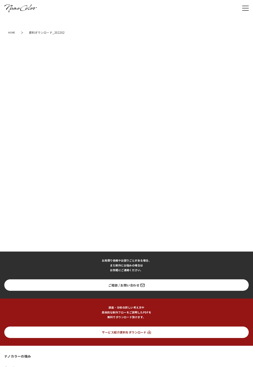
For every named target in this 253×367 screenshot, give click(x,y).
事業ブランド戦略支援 (129, 281)
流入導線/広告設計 (161, 302)
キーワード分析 (73, 302)
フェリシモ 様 (12, 353)
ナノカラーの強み (17, 261)
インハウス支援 (155, 281)
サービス (11, 273)
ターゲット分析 (35, 302)
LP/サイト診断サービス (98, 281)
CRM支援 (208, 281)
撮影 (220, 281)
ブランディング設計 (15, 310)
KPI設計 (141, 302)
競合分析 (54, 302)
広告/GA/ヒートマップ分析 (215, 302)
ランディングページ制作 (18, 281)
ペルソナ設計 (124, 302)
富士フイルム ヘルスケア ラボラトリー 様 (28, 338)
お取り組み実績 (16, 323)
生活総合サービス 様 (16, 346)
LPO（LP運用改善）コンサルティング (58, 281)
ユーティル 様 (12, 331)
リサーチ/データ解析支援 (183, 281)
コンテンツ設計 (185, 302)
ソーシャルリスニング (99, 302)
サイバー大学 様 (13, 361)
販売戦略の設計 (16, 294)
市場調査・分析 (13, 302)
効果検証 (240, 302)
